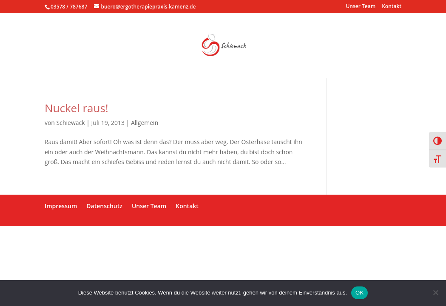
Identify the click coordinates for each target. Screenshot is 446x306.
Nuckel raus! (76, 108)
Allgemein (144, 123)
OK (359, 292)
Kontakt (391, 7)
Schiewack (71, 123)
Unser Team (360, 7)
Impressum (61, 206)
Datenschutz (104, 206)
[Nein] (435, 292)
